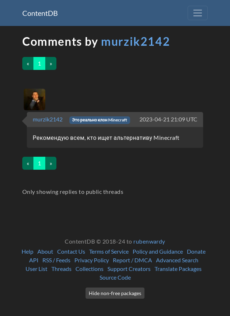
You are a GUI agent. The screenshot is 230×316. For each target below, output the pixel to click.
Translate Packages (178, 268)
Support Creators (129, 268)
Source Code (115, 277)
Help (27, 251)
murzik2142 (135, 41)
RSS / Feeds (56, 260)
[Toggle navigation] (198, 13)
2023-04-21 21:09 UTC (168, 119)
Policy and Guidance (158, 251)
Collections (89, 268)
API (33, 260)
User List (36, 268)
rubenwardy (149, 241)
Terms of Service (109, 251)
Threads (61, 268)
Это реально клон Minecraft (99, 120)
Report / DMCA (132, 260)
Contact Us (71, 251)
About (45, 251)
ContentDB (40, 13)
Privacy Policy (91, 260)
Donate (196, 251)
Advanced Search (177, 260)
